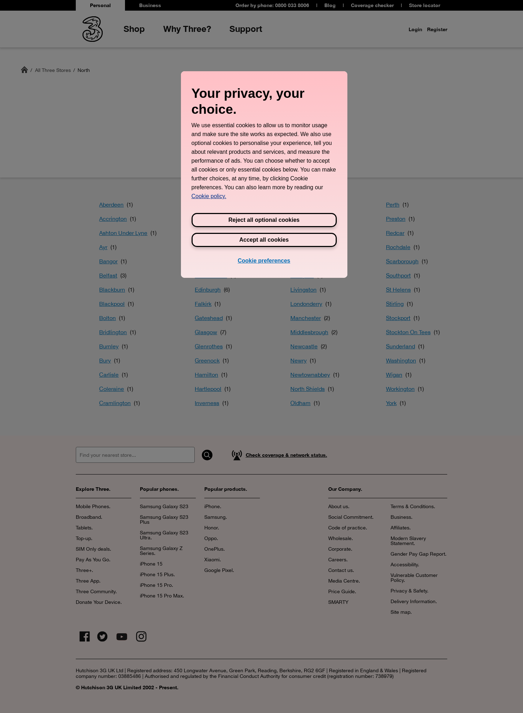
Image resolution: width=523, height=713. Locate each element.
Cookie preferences (264, 261)
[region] (264, 174)
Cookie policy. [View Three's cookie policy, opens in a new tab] (209, 196)
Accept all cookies (264, 240)
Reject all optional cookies (264, 220)
